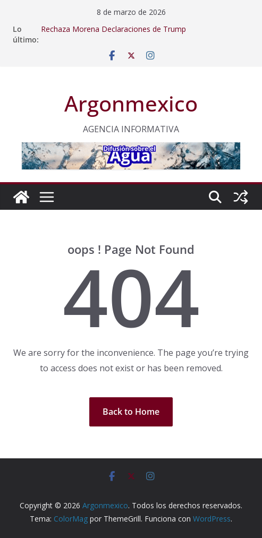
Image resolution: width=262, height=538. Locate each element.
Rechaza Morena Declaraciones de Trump (112, 29)
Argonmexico (131, 103)
